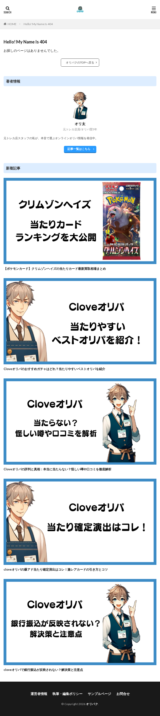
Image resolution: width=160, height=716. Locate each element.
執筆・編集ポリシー (67, 694)
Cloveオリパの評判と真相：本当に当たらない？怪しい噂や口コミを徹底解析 (57, 469)
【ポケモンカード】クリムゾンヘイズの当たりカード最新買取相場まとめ (55, 268)
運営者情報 (39, 694)
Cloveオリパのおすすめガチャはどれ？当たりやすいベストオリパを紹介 (54, 369)
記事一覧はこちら (78, 149)
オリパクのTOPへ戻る (80, 62)
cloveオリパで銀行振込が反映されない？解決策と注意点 (43, 670)
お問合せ (123, 694)
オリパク (92, 704)
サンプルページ (99, 694)
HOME (12, 24)
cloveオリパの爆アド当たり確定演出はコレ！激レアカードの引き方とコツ (56, 569)
